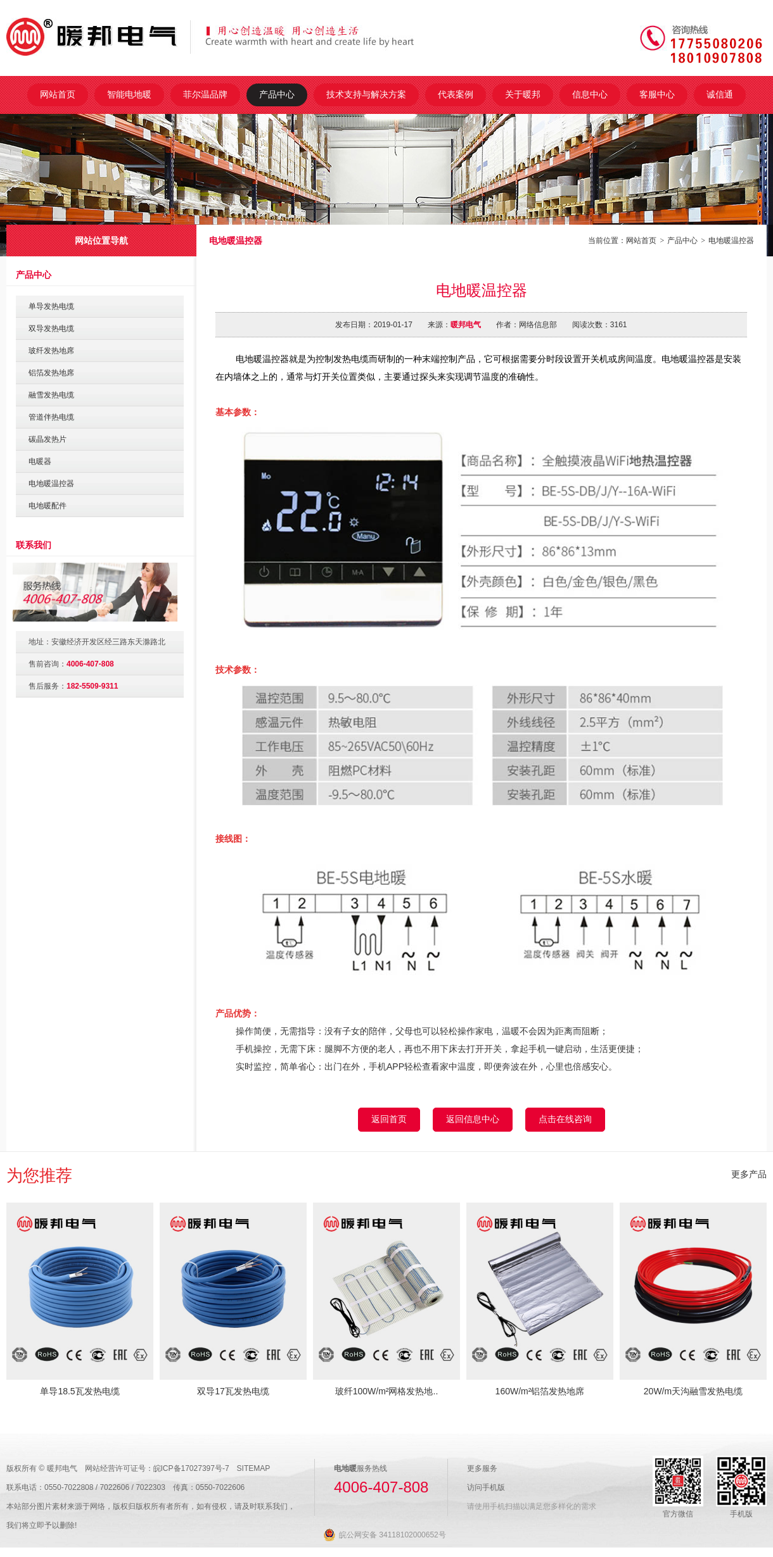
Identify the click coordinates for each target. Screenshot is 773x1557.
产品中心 (277, 94)
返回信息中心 (472, 1119)
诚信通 (719, 94)
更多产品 (749, 1174)
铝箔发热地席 (51, 372)
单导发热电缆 (51, 306)
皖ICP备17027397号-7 (191, 1468)
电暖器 (40, 461)
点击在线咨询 (565, 1119)
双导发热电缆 (51, 328)
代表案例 (455, 94)
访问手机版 (486, 1487)
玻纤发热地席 (51, 350)
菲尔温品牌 (205, 94)
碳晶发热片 (48, 439)
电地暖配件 (48, 505)
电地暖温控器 (731, 240)
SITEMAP (254, 1468)
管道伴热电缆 (51, 417)
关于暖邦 (522, 94)
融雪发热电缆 (51, 395)
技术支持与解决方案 (366, 94)
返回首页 (389, 1119)
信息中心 (590, 94)
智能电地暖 (129, 94)
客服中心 (657, 94)
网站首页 (57, 94)
